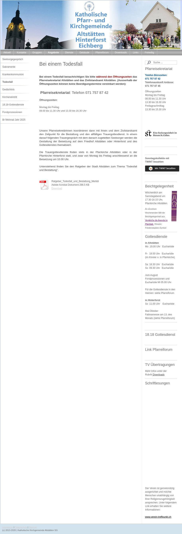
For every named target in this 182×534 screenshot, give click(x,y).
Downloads (158, 374)
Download (56, 188)
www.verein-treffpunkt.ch (158, 516)
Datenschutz (21, 527)
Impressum (7, 527)
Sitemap (33, 527)
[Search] (161, 62)
